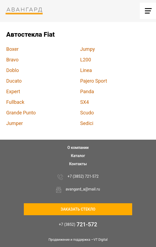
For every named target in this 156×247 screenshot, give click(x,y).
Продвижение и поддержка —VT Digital (78, 240)
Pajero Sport (93, 81)
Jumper (14, 123)
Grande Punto (21, 112)
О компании (78, 147)
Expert (13, 91)
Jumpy (87, 49)
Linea (86, 70)
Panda (87, 91)
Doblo (12, 70)
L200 (85, 59)
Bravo (12, 59)
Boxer (12, 49)
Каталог (78, 156)
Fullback (15, 102)
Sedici (86, 123)
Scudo (87, 112)
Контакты (78, 164)
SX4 (84, 102)
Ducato (14, 81)
